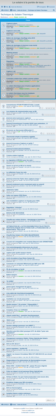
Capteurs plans (11, 23)
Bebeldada (21, 384)
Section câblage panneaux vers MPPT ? (20, 325)
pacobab (20, 150)
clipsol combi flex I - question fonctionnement (22, 315)
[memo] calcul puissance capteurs (18, 118)
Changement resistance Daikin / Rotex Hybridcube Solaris (27, 338)
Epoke (20, 306)
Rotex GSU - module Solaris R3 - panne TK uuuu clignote (26, 366)
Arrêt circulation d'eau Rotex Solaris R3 (20, 258)
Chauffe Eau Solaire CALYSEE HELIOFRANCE (22, 235)
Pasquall (20, 167)
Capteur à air (11, 71)
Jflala (19, 243)
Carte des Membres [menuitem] (16, 7)
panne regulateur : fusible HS (16, 348)
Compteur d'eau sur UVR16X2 (16, 310)
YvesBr (20, 180)
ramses (11, 17)
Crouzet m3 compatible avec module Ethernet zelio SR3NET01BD (29, 242)
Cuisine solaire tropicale (15, 155)
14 (53, 127)
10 (51, 133)
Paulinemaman (22, 119)
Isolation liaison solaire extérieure (18, 393)
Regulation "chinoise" (14, 207)
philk (19, 345)
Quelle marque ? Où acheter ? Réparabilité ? (22, 304)
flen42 (20, 350)
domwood (21, 191)
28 (53, 108)
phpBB (23, 408)
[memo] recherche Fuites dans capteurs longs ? (23, 179)
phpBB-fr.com (30, 410)
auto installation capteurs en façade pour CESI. (23, 201)
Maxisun (32, 67)
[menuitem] (6, 7)
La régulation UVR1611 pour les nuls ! (19, 160)
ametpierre (33, 26)
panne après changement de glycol (18, 287)
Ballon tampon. (11, 275)
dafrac (20, 357)
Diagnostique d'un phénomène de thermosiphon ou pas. (26, 360)
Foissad (20, 259)
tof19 (19, 378)
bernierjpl (21, 157)
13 (51, 127)
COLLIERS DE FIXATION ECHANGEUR (20, 293)
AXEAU (20, 231)
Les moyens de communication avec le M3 (21, 111)
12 (49, 127)
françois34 (42, 33)
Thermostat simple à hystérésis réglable (20, 137)
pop (19, 138)
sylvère (20, 300)
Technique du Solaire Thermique (17, 14)
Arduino (25, 67)
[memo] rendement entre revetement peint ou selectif (25, 184)
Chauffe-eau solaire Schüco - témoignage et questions (25, 219)
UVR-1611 (18, 67)
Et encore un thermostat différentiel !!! (20, 130)
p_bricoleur (49, 41)
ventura (20, 248)
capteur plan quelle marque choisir (18, 253)
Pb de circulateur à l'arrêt (15, 269)
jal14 (19, 288)
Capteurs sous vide (13, 31)
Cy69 (19, 144)
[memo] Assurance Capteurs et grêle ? (20, 143)
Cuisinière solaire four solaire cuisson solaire (22, 78)
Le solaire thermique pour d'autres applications (23, 86)
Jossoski (20, 340)
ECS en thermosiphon (14, 388)
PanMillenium (40, 67)
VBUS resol (10, 320)
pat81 (20, 113)
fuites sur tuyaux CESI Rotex (16, 195)
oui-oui (20, 321)
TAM (19, 125)
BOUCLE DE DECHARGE (15, 213)
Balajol (16, 17)
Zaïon (20, 202)
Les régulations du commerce (23, 65)
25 (46, 108)
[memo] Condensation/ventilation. (18, 149)
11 (46, 127)
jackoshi (20, 282)
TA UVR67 (9, 281)
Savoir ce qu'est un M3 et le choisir (18, 165)
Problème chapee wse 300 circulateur (19, 382)
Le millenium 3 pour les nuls (16, 172)
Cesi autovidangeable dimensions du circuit (22, 247)
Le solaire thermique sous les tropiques (20, 93)
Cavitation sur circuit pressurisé (17, 299)
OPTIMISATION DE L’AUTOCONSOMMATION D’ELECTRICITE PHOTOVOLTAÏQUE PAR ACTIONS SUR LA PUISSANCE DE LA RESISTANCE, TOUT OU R (28, 227)
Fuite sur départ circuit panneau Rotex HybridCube (24, 371)
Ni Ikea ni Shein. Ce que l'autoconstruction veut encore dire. (27, 377)
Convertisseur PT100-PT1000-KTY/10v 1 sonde (22, 105)
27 (51, 108)
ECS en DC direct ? (13, 344)
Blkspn (20, 317)
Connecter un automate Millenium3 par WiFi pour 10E (25, 264)
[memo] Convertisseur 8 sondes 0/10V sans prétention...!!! (27, 123)
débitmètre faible (12, 190)
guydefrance (21, 196)
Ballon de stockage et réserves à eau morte (21, 45)
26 (49, 108)
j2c (26, 17)
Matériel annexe (12, 52)
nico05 (20, 395)
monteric (21, 17)
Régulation (10, 61)
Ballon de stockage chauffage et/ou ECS (20, 38)
